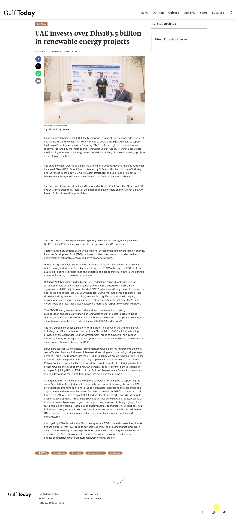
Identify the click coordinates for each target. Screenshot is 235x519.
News (144, 12)
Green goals (76, 453)
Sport (203, 12)
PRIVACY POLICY (47, 498)
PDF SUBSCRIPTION (49, 494)
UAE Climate (115, 453)
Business (218, 12)
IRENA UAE (42, 453)
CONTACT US (91, 494)
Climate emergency (95, 453)
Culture (173, 12)
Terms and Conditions (51, 503)
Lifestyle (189, 12)
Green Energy (59, 453)
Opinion (158, 12)
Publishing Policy (94, 498)
